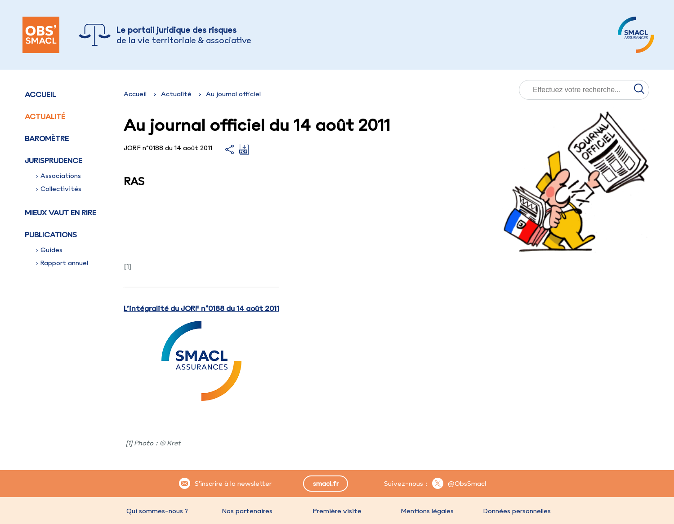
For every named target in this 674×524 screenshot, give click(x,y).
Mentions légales (427, 511)
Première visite (337, 511)
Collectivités (58, 189)
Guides (49, 250)
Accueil (40, 94)
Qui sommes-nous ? (157, 511)
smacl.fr (326, 484)
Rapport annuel (62, 263)
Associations (58, 176)
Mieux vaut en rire (60, 212)
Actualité (45, 116)
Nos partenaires (247, 511)
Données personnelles (517, 511)
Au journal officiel (233, 94)
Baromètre (47, 138)
